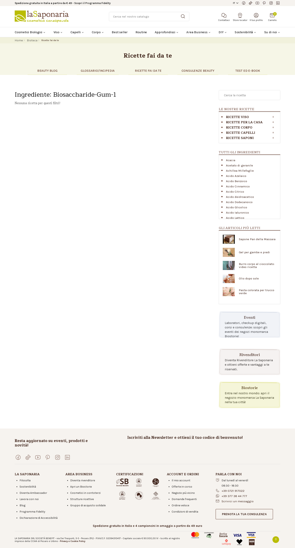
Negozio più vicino (183, 493)
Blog (22, 505)
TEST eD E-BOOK (247, 71)
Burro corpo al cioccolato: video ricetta (256, 266)
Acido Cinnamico (238, 186)
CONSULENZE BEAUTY (198, 71)
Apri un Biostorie (81, 486)
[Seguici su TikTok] (251, 3)
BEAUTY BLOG (47, 71)
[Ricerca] (149, 16)
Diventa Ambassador (33, 493)
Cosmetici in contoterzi (85, 493)
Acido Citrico (235, 191)
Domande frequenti (184, 499)
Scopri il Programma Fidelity (92, 3)
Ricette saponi (240, 138)
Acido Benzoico (236, 181)
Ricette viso (237, 117)
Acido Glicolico (236, 207)
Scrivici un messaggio (238, 501)
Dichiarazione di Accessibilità (39, 518)
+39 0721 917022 (233, 491)
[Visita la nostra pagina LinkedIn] (278, 3)
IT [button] (234, 3)
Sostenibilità (28, 486)
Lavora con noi (29, 499)
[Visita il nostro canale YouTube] (257, 3)
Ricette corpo (239, 127)
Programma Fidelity (32, 511)
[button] (244, 514)
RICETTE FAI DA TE (148, 71)
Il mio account (181, 480)
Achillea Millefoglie (240, 170)
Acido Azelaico (236, 176)
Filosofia (25, 480)
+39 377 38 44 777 (234, 496)
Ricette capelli (240, 132)
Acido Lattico (235, 218)
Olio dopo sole (249, 278)
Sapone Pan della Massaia (257, 239)
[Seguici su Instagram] (271, 3)
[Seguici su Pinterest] (264, 3)
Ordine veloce (180, 505)
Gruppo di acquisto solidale (88, 505)
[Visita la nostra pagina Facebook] (244, 3)
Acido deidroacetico (240, 197)
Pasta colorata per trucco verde (256, 292)
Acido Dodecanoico (239, 202)
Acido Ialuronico (237, 212)
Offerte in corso (182, 486)
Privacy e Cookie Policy (72, 541)
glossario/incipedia (98, 71)
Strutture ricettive (82, 499)
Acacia (230, 160)
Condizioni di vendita (185, 511)
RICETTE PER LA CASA (244, 122)
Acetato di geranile (239, 165)
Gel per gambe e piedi (254, 252)
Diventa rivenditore (82, 480)
